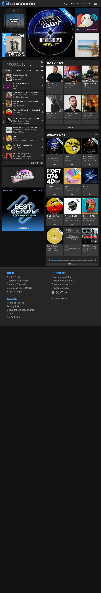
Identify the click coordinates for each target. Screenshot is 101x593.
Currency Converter (17, 284)
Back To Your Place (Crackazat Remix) (28, 119)
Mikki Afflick (17, 95)
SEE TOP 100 (37, 163)
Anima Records (19, 88)
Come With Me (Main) (21, 84)
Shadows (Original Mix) (22, 154)
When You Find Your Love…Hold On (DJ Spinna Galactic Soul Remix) (39, 127)
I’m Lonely (50, 186)
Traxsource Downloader (63, 284)
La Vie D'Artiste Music (72, 190)
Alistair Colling (30, 130)
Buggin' (85, 186)
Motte (15, 103)
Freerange (17, 79)
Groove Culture (19, 114)
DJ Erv (15, 86)
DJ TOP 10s (55, 63)
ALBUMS (29, 71)
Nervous (16, 149)
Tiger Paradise (88, 113)
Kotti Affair (17, 147)
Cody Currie (18, 77)
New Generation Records (23, 141)
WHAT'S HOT (56, 135)
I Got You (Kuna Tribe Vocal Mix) (25, 92)
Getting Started (14, 277)
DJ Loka (27, 156)
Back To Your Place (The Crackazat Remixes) (90, 156)
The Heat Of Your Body (54, 216)
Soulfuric (68, 250)
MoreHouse (87, 250)
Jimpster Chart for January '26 (90, 84)
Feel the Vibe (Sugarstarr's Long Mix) (27, 101)
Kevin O (16, 138)
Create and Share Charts (19, 288)
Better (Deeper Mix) (20, 75)
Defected (50, 190)
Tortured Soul (18, 130)
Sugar (67, 186)
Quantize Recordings (21, 123)
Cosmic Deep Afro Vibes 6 (54, 246)
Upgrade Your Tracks (17, 280)
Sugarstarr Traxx (19, 106)
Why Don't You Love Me (22, 145)
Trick (84, 190)
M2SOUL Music (52, 250)
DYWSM (50, 84)
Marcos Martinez (30, 95)
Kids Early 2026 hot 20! (72, 113)
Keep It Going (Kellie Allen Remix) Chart (72, 84)
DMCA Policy (13, 317)
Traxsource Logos (60, 288)
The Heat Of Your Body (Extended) (26, 110)
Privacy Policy (14, 306)
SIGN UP (86, 3)
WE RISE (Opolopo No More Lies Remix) (90, 246)
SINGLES (18, 71)
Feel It (49, 156)
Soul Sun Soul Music (21, 97)
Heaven (67, 246)
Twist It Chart (51, 113)
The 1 (15, 136)
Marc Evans (17, 121)
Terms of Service (15, 302)
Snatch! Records (89, 220)
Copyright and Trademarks (20, 310)
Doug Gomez (18, 156)
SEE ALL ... (72, 128)
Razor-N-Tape (18, 132)
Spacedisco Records (72, 220)
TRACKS (7, 71)
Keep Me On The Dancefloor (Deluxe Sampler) (90, 216)
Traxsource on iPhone (62, 277)
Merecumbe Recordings (22, 158)
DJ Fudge (17, 112)
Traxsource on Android (62, 280)
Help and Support (15, 291)
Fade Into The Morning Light (72, 216)
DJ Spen (26, 121)
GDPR (10, 313)
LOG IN (74, 3)
